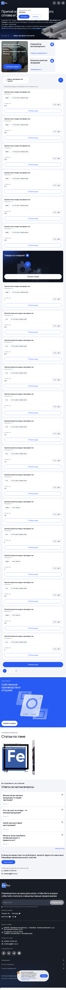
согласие (6, 906)
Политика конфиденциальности (11, 976)
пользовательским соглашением (33, 906)
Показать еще (33, 664)
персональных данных (17, 906)
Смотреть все (60, 848)
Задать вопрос (8, 862)
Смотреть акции (33, 277)
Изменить (36, 16)
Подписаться (57, 902)
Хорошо (43, 976)
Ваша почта (8, 902)
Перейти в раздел (9, 723)
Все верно (24, 16)
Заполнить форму (12, 67)
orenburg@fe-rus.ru (38, 28)
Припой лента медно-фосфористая (17, 92)
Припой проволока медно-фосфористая (19, 313)
